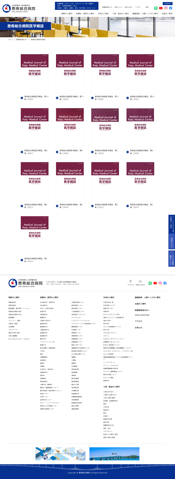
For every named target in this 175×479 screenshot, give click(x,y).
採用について (119, 7)
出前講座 (11, 327)
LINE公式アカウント (110, 333)
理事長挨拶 (12, 302)
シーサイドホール (109, 362)
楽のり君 (106, 330)
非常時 (105, 416)
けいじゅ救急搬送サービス (112, 327)
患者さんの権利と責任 (110, 434)
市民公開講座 (13, 336)
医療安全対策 (107, 419)
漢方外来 (106, 324)
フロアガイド (107, 431)
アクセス (138, 7)
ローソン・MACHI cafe (110, 365)
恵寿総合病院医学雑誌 (142, 315)
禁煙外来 (106, 381)
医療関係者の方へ (107, 7)
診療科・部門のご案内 (85, 13)
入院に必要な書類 (109, 398)
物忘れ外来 (107, 321)
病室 (104, 404)
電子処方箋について (109, 375)
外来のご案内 (103, 13)
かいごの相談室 (108, 354)
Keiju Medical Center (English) (19, 339)
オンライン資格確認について (112, 371)
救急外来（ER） (108, 308)
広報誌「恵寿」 (14, 324)
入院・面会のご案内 (120, 13)
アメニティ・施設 (14, 321)
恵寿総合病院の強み (15, 311)
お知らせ (138, 327)
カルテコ (106, 336)
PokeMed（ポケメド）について (113, 339)
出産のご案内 (167, 13)
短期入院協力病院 (109, 437)
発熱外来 (106, 311)
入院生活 (106, 407)
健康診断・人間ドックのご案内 (145, 13)
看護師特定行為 (108, 425)
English (168, 3)
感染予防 (106, 422)
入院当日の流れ (108, 392)
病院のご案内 (66, 13)
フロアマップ (13, 330)
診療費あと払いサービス (111, 342)
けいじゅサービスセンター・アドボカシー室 (117, 351)
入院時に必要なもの (109, 395)
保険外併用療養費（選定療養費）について (117, 348)
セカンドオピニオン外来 (111, 314)
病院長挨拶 (12, 305)
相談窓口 (106, 410)
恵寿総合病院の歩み (15, 314)
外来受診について (109, 305)
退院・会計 (107, 428)
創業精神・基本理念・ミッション (19, 308)
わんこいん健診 (108, 378)
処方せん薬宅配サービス (111, 345)
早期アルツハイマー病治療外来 (113, 317)
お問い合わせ (128, 7)
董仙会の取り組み (14, 333)
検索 (147, 7)
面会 (104, 413)
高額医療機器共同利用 (110, 368)
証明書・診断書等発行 (110, 401)
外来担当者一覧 (108, 302)
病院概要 (11, 317)
